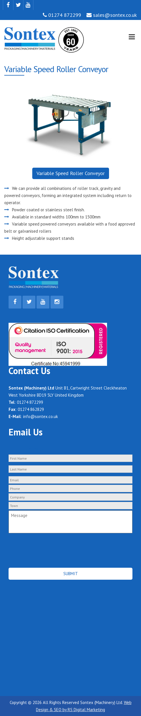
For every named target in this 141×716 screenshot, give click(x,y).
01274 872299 (62, 15)
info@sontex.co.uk (40, 416)
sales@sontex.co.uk (111, 15)
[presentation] (39, 544)
